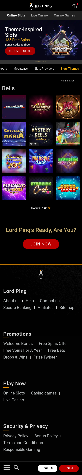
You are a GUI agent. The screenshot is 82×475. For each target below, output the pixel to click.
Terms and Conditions (23, 442)
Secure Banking (17, 307)
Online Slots (16, 15)
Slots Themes (70, 68)
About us (11, 300)
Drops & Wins (15, 357)
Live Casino (39, 15)
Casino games (44, 393)
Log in (47, 468)
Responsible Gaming (21, 449)
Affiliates (45, 307)
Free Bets (56, 350)
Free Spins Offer (53, 343)
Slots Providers (44, 68)
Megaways (20, 68)
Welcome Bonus (18, 343)
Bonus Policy (46, 436)
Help (30, 300)
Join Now (41, 244)
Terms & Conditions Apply (41, 61)
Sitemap (66, 307)
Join (69, 468)
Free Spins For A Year (22, 350)
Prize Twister (45, 357)
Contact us (50, 300)
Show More (41, 208)
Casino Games (64, 15)
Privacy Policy (15, 436)
